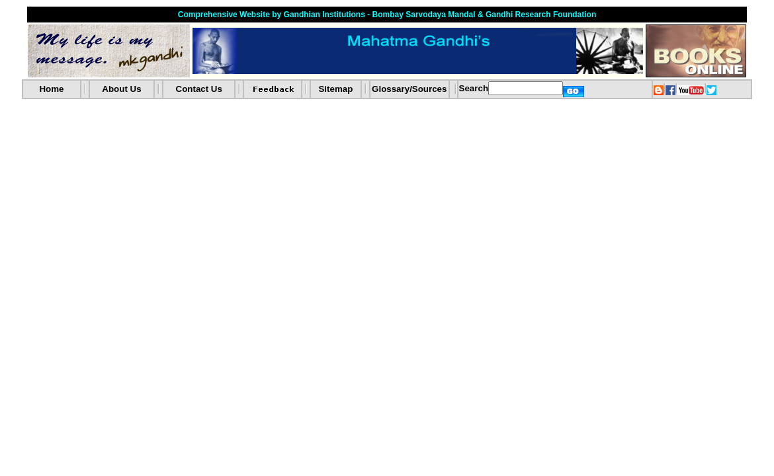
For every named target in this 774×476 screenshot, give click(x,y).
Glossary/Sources (409, 89)
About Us (121, 89)
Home (51, 89)
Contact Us (199, 89)
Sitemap (335, 89)
